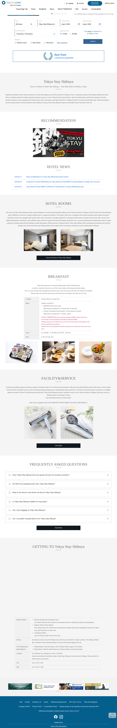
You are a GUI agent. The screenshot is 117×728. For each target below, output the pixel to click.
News (52, 9)
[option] (58, 11)
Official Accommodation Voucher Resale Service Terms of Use (58, 705)
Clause (46, 696)
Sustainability (96, 9)
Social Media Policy (50, 701)
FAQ (77, 9)
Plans (65, 34)
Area (17, 21)
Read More (58, 522)
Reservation (95, 3)
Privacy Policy (36, 701)
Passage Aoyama (58, 723)
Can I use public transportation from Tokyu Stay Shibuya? (34, 514)
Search (93, 41)
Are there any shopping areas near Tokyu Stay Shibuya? (33, 483)
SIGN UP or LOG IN (109, 3)
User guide (58, 445)
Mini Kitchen (36, 43)
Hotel (40, 21)
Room (33, 9)
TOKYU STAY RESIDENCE (58, 721)
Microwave (49, 43)
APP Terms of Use (75, 696)
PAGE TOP (112, 716)
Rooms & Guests (20, 30)
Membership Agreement (58, 696)
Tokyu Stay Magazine (91, 696)
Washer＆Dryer (22, 43)
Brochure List (37, 696)
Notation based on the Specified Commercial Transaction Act (79, 701)
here (89, 31)
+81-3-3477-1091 (38, 657)
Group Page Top (22, 9)
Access (85, 9)
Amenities (17, 39)
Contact (27, 696)
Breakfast (42, 9)
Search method (64, 31)
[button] (58, 685)
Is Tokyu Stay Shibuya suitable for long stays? (29, 498)
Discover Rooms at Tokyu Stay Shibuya (58, 258)
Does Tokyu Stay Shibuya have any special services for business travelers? (40, 475)
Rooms (74, 34)
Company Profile (24, 701)
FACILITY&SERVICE (65, 9)
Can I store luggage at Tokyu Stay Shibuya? (28, 506)
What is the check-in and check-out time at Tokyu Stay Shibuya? (36, 490)
